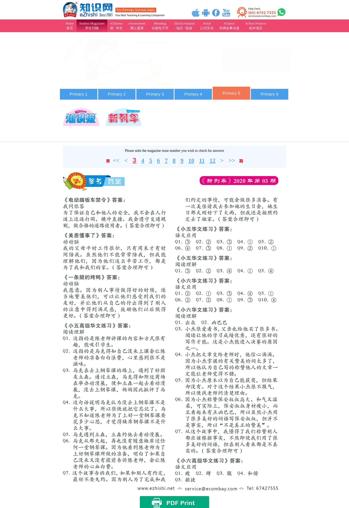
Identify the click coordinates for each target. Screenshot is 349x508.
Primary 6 (269, 94)
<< (116, 160)
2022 (184, 118)
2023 (230, 118)
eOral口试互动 (206, 26)
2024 (83, 134)
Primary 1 (79, 94)
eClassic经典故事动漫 (229, 26)
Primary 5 (231, 93)
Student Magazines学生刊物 (92, 26)
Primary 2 (117, 94)
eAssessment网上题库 (137, 26)
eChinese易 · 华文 (116, 26)
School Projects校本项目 (255, 26)
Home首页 (70, 26)
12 (212, 160)
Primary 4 (193, 94)
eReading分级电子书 (160, 26)
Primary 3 (155, 94)
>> (232, 160)
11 (202, 160)
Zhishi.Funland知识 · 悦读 (184, 26)
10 (191, 160)
